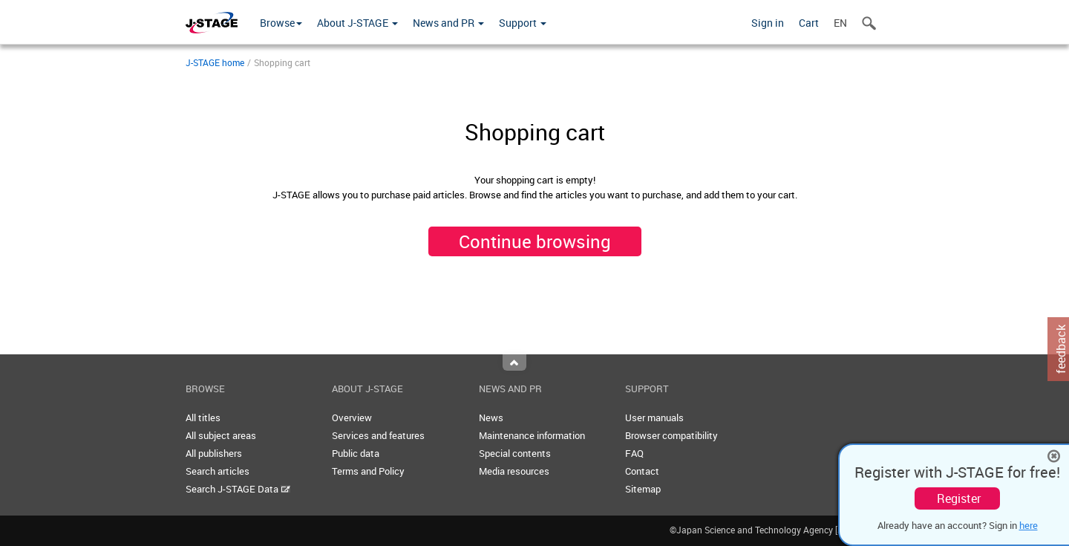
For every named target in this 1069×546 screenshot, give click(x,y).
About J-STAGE (357, 23)
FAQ (634, 453)
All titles (203, 417)
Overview (352, 417)
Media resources (514, 471)
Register (959, 498)
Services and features (378, 435)
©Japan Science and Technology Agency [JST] (776, 530)
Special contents (515, 453)
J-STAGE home (215, 62)
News (491, 417)
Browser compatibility (671, 435)
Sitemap (643, 488)
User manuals (654, 417)
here (1028, 525)
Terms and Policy (368, 471)
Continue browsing (535, 241)
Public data (355, 453)
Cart (809, 23)
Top (514, 362)
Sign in (767, 23)
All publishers (214, 453)
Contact (642, 471)
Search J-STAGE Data (238, 488)
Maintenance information (532, 435)
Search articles (217, 471)
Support (522, 23)
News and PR (448, 23)
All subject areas (221, 435)
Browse (281, 23)
